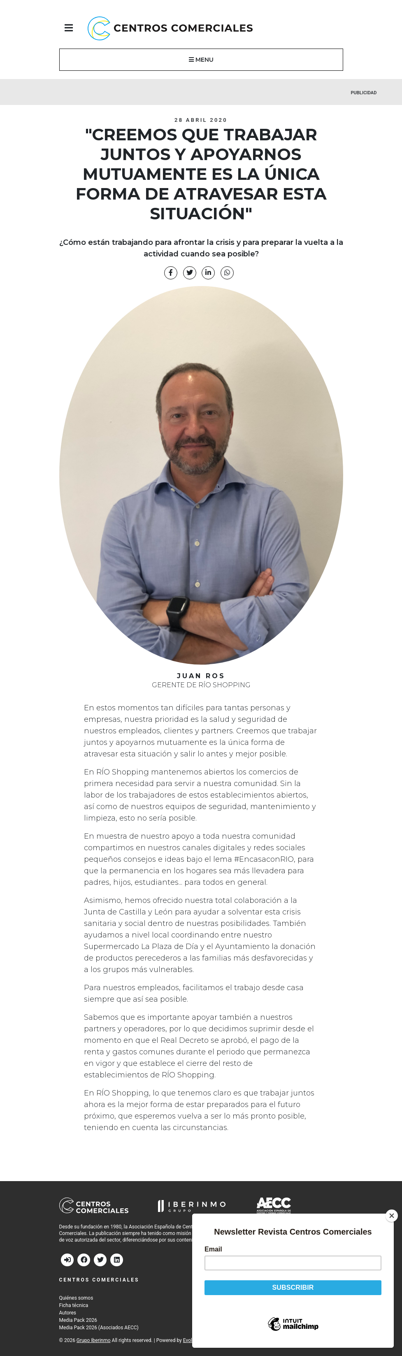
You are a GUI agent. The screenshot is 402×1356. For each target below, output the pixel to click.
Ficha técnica (73, 1305)
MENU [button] (201, 59)
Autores (68, 1313)
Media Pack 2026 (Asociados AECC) (99, 1327)
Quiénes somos (76, 1298)
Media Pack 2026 (78, 1320)
